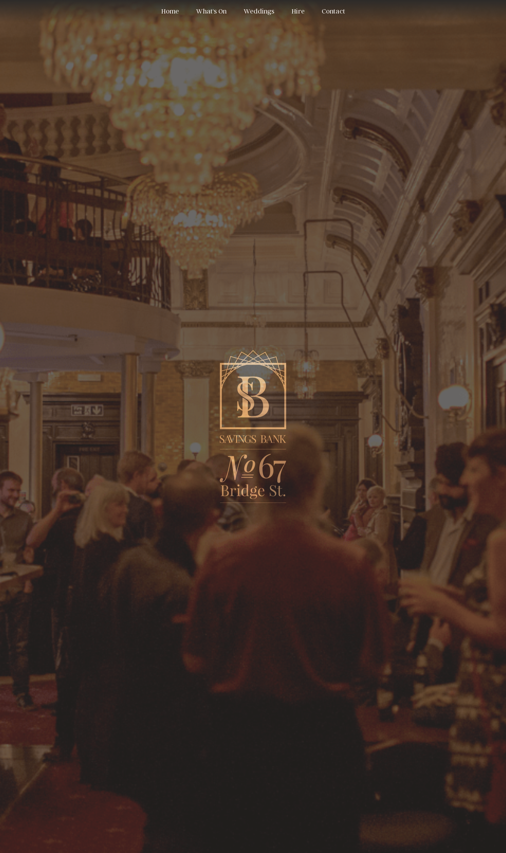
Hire (298, 11)
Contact (333, 11)
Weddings (259, 11)
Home (170, 11)
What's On (211, 11)
